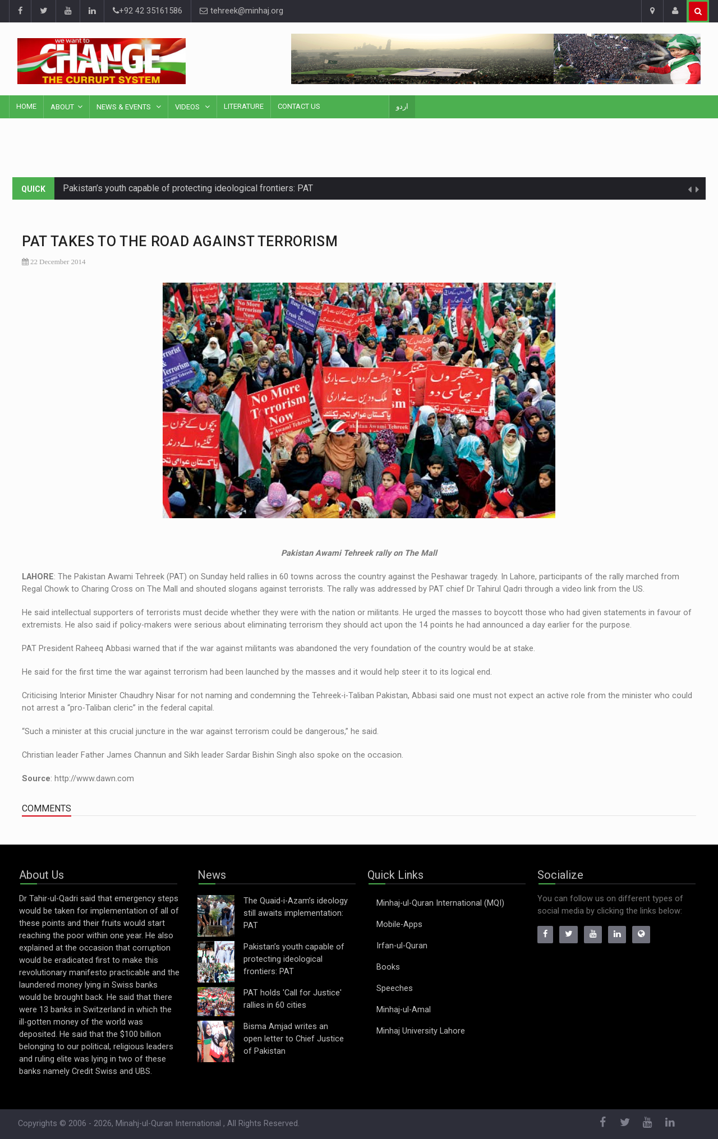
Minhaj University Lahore (420, 1031)
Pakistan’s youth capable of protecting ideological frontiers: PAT (188, 188)
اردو (402, 106)
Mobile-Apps (399, 924)
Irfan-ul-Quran (401, 946)
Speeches (394, 988)
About (62, 107)
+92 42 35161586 (147, 11)
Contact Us (299, 106)
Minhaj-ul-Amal (403, 1010)
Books (388, 967)
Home (26, 106)
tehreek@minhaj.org (241, 11)
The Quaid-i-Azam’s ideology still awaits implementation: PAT (295, 913)
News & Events (124, 107)
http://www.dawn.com (94, 778)
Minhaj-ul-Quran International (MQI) (440, 903)
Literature (244, 106)
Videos (188, 107)
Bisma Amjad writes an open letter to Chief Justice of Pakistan (293, 1039)
